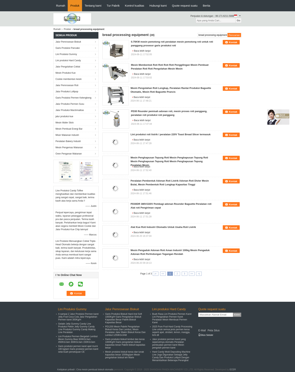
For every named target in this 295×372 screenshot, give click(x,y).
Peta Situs (214, 330)
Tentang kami (93, 5)
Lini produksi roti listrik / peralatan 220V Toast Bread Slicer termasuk (171, 134)
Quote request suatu (185, 5)
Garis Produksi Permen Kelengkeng (73, 97)
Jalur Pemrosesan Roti (67, 85)
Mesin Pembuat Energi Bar (69, 129)
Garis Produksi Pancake (68, 48)
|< (156, 273)
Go (238, 20)
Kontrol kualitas (134, 5)
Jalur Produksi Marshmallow (70, 110)
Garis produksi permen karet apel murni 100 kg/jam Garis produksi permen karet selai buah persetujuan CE (78, 349)
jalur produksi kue (64, 116)
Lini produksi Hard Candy (68, 60)
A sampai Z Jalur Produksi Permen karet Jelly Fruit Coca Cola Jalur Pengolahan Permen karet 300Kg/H (78, 317)
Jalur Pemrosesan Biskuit (68, 41)
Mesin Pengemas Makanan (69, 147)
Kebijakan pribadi (66, 369)
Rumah (60, 5)
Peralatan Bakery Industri (68, 141)
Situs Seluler (205, 335)
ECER (233, 369)
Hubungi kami (158, 5)
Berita (206, 5)
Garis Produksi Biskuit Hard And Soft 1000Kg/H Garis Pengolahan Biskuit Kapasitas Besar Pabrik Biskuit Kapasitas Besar (123, 318)
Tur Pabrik (113, 5)
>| (199, 273)
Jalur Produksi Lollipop (67, 91)
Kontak (233, 42)
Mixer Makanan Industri (67, 135)
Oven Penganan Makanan (69, 153)
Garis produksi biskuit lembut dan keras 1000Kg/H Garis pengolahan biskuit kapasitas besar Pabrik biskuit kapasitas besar (125, 343)
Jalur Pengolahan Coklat (68, 66)
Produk (74, 5)
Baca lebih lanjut (142, 51)
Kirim (237, 314)
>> (191, 273)
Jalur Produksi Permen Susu (70, 104)
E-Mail (202, 330)
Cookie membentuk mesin (69, 79)
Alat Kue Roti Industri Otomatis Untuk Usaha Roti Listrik (163, 227)
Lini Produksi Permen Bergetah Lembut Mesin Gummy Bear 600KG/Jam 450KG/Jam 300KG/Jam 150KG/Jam (77, 339)
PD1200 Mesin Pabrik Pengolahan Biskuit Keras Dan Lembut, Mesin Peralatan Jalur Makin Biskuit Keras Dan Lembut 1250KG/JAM (125, 330)
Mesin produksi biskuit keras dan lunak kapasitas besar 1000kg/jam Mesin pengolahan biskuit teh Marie (124, 355)
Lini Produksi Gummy (66, 54)
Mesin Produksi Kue (66, 73)
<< (162, 273)
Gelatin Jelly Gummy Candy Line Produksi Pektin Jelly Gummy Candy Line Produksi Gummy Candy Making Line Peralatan (76, 328)
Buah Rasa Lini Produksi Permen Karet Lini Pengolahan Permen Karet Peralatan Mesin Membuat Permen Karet (172, 318)
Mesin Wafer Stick (65, 122)
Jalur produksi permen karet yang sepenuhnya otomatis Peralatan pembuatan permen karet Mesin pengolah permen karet (169, 343)
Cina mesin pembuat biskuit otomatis (94, 369)
